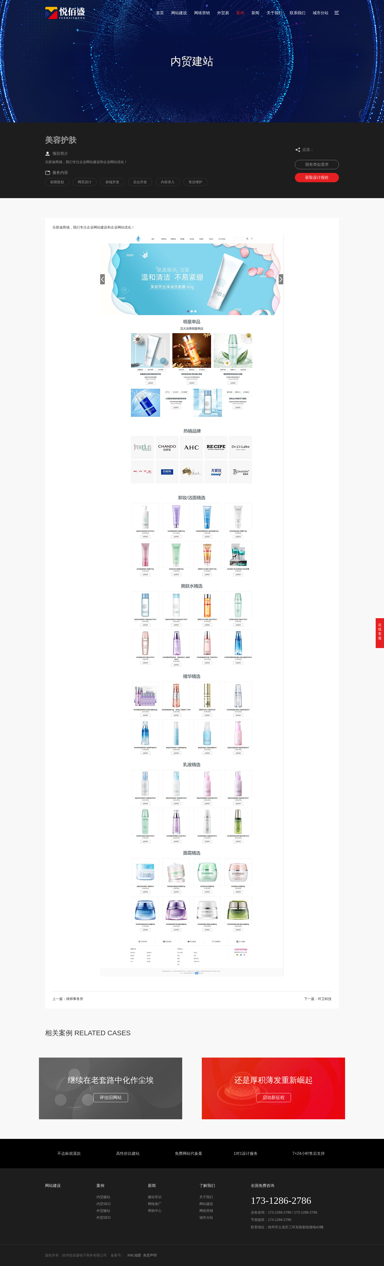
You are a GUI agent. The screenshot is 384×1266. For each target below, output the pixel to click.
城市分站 (320, 13)
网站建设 (179, 13)
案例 (240, 13)
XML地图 (134, 1255)
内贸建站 (103, 1197)
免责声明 (150, 1255)
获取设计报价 (317, 177)
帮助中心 (155, 1211)
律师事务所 (74, 999)
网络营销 (202, 13)
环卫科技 (325, 999)
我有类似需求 (317, 164)
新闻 (255, 13)
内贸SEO (103, 1204)
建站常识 (155, 1197)
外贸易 (223, 13)
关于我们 (274, 13)
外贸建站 (103, 1211)
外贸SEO (103, 1217)
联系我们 (297, 13)
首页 (160, 13)
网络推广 (155, 1204)
